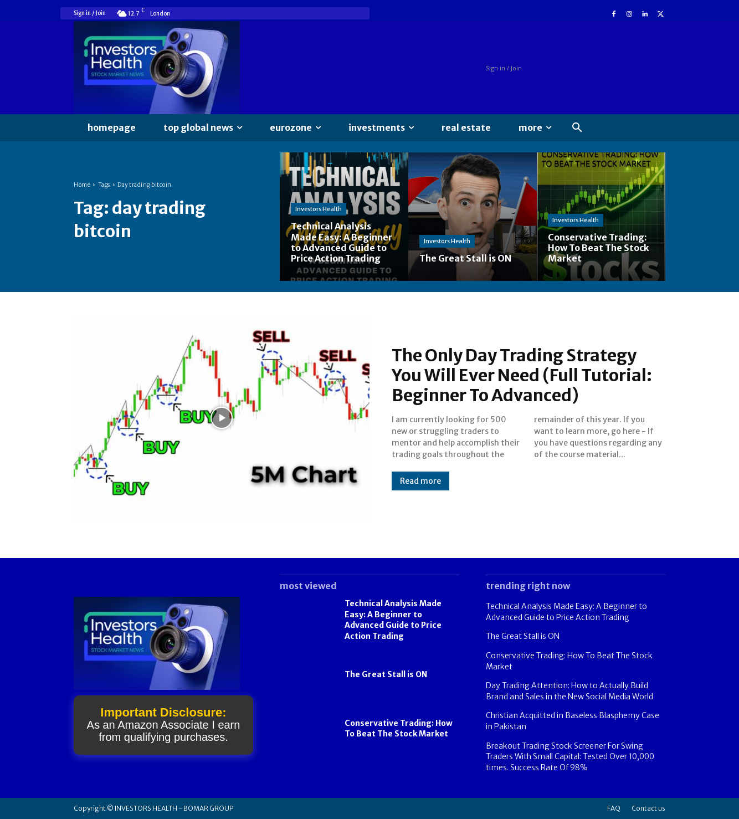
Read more (420, 481)
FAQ (613, 808)
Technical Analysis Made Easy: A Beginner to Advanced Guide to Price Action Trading (393, 619)
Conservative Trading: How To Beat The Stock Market (399, 728)
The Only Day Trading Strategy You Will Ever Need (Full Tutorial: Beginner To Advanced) (522, 375)
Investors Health (318, 209)
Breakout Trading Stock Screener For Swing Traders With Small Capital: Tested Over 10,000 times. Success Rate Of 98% (570, 756)
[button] (577, 128)
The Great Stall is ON (386, 674)
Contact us (648, 808)
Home (82, 184)
